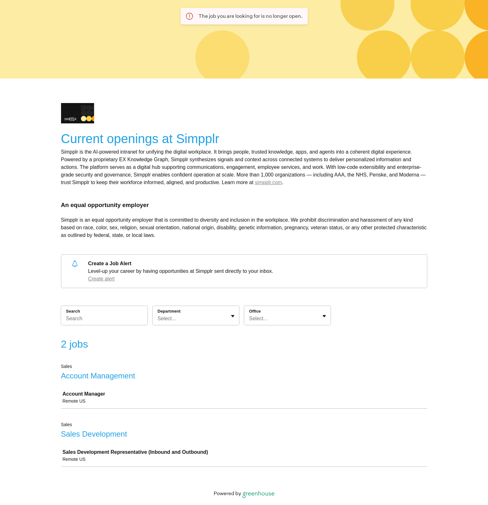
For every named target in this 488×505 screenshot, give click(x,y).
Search (73, 311)
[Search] (104, 319)
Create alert (101, 278)
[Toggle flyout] (233, 316)
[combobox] (158, 318)
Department (169, 311)
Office (255, 311)
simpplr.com (268, 182)
